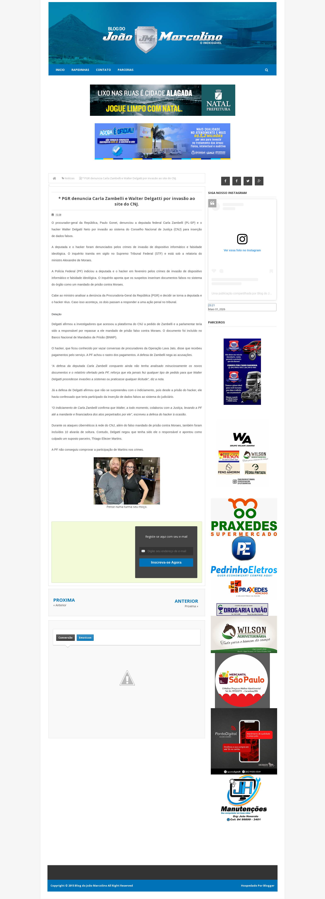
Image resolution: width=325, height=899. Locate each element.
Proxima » (191, 606)
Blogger (268, 886)
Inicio (60, 70)
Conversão (65, 637)
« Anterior (59, 605)
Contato (103, 70)
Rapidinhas (80, 70)
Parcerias (125, 70)
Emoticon (85, 637)
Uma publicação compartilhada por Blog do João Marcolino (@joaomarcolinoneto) (264, 293)
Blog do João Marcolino (91, 886)
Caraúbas (214, 313)
